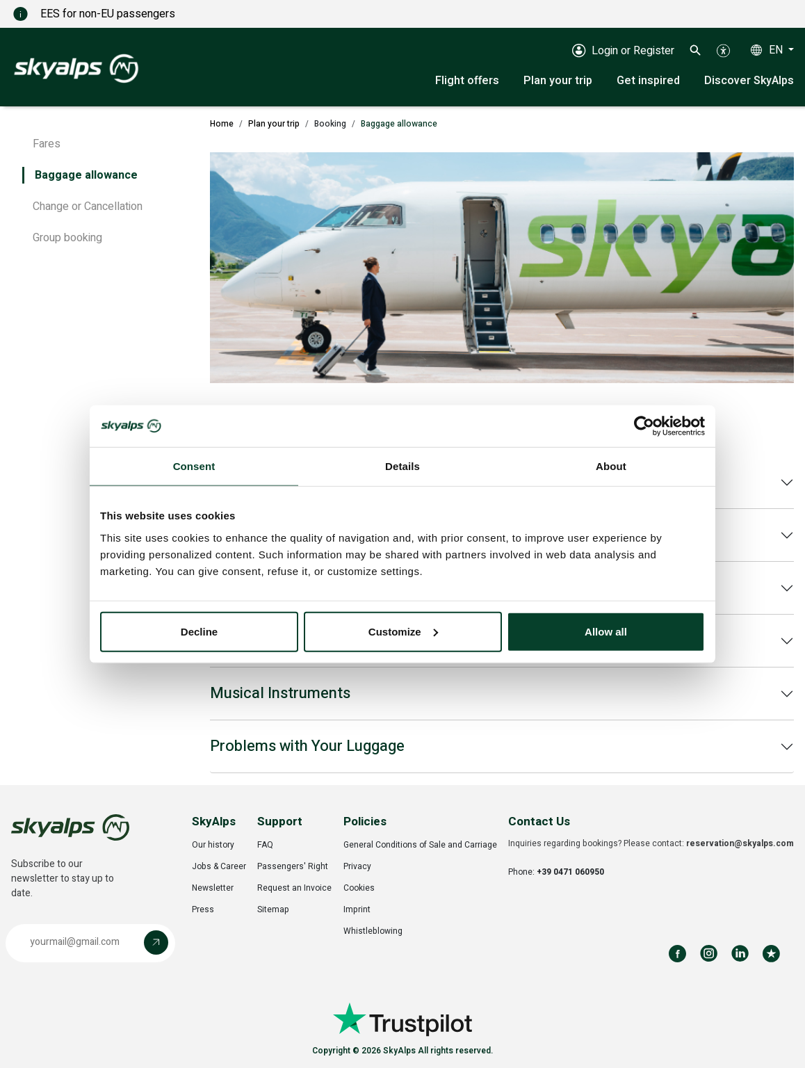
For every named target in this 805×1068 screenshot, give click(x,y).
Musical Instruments (280, 693)
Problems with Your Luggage (307, 746)
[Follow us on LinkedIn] (740, 953)
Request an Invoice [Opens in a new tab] (294, 888)
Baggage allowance (86, 175)
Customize (403, 631)
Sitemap (273, 909)
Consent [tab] (194, 466)
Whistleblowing (372, 931)
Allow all (606, 631)
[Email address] (78, 942)
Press (203, 909)
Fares (46, 144)
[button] (695, 50)
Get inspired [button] (648, 80)
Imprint (357, 909)
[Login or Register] (623, 50)
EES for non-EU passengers (107, 14)
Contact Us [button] (539, 821)
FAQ (265, 845)
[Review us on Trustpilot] (771, 953)
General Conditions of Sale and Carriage (420, 845)
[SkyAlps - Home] (76, 67)
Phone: (556, 872)
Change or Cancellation (88, 206)
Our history (213, 845)
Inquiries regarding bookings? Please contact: (651, 843)
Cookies (359, 888)
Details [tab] (402, 466)
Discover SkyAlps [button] (749, 80)
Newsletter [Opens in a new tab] (213, 888)
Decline (199, 631)
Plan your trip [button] (557, 80)
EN (777, 50)
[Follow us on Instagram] (708, 953)
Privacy (357, 866)
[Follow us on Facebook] (677, 953)
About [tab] (611, 466)
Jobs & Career (219, 866)
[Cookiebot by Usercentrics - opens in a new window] (644, 426)
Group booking (67, 237)
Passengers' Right (292, 866)
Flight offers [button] (467, 80)
